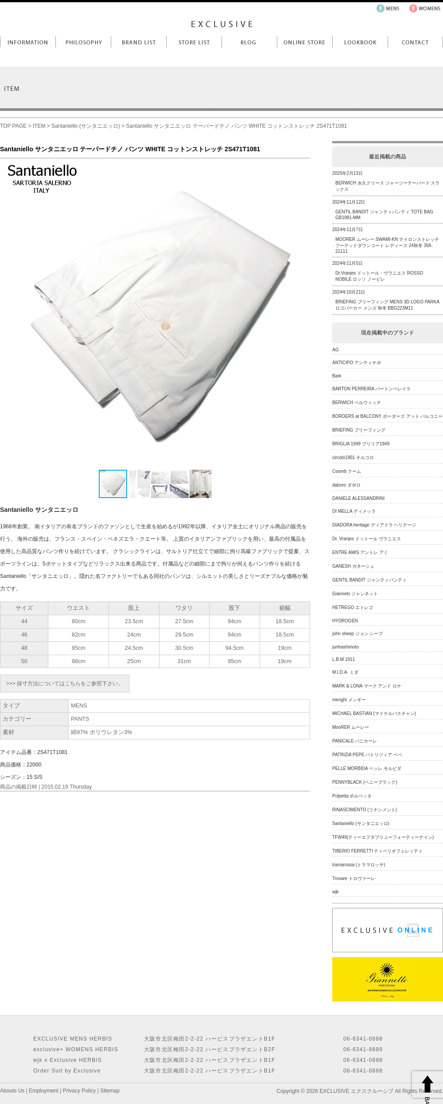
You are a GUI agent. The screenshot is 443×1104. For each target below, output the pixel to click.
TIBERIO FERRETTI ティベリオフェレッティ (377, 851)
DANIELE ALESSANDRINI (358, 498)
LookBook (360, 41)
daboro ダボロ (346, 485)
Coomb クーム (346, 471)
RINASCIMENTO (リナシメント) (364, 809)
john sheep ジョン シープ (357, 633)
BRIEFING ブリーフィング (358, 430)
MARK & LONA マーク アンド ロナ (366, 686)
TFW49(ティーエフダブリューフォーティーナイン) (383, 837)
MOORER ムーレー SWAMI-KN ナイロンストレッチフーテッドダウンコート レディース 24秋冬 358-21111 (387, 245)
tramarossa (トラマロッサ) (358, 864)
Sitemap (110, 1091)
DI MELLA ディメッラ (354, 511)
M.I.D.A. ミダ (345, 672)
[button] (302, 313)
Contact (415, 41)
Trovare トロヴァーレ (353, 878)
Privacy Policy (79, 1091)
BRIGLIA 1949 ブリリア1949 (360, 443)
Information (27, 41)
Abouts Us (12, 1091)
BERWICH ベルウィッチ (356, 402)
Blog (249, 41)
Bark (337, 375)
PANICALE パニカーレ (354, 741)
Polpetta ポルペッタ (352, 796)
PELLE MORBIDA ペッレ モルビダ (366, 768)
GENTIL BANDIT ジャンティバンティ (369, 580)
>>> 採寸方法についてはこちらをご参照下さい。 (64, 683)
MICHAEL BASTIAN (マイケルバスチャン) (374, 713)
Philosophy (83, 41)
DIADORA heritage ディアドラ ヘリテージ (374, 525)
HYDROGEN (345, 620)
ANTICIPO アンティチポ (356, 362)
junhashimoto (345, 646)
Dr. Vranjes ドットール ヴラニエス (366, 538)
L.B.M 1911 (343, 659)
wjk (335, 891)
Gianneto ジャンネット (355, 593)
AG (335, 349)
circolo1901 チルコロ (353, 457)
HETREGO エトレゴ (352, 607)
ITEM (39, 126)
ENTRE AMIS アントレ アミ (360, 552)
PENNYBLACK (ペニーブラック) (364, 782)
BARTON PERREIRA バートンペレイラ (371, 388)
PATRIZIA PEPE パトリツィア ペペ (367, 754)
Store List (194, 41)
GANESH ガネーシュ (353, 566)
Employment (43, 1091)
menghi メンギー (349, 699)
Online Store (304, 41)
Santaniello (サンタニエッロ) (85, 126)
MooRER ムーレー (350, 727)
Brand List (138, 41)
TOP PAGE (13, 126)
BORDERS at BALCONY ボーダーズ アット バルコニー (387, 416)
